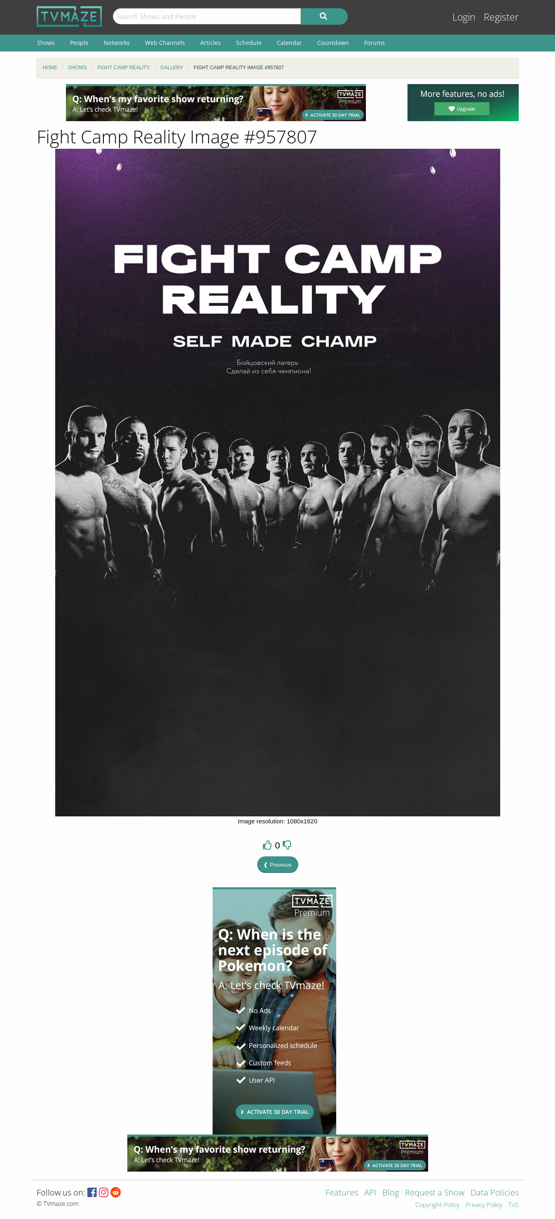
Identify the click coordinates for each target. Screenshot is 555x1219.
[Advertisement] (216, 102)
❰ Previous (277, 865)
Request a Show (434, 1193)
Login (463, 17)
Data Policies (495, 1193)
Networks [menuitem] (117, 43)
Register (501, 17)
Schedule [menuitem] (249, 43)
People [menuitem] (79, 43)
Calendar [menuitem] (289, 43)
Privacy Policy (484, 1205)
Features (342, 1193)
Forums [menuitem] (374, 43)
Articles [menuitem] (210, 43)
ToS (513, 1205)
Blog (390, 1193)
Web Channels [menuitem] (165, 43)
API (370, 1193)
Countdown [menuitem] (333, 43)
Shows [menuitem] (46, 43)
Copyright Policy (437, 1205)
